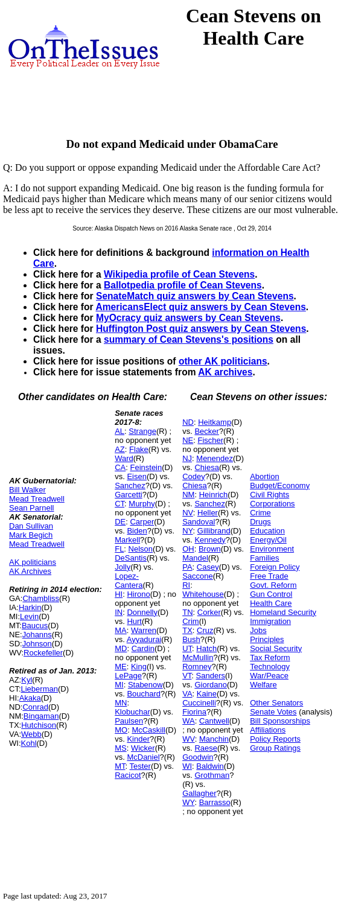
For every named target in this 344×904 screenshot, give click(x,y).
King (139, 666)
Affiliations (267, 729)
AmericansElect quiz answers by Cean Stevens (200, 307)
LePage (128, 675)
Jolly (122, 566)
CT (119, 503)
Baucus (35, 625)
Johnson (37, 643)
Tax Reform (270, 657)
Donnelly (142, 612)
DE (120, 521)
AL (119, 431)
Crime (260, 512)
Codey (193, 476)
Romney (196, 666)
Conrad (35, 706)
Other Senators (276, 702)
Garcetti (128, 494)
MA (121, 630)
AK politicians (32, 562)
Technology (270, 666)
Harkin (30, 607)
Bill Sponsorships (280, 720)
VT (186, 675)
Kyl (26, 679)
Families (264, 557)
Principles (267, 639)
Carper (142, 521)
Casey (208, 566)
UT (187, 648)
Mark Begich (31, 535)
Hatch (206, 648)
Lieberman (39, 688)
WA (188, 720)
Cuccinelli (199, 702)
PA (187, 566)
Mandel (195, 557)
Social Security (276, 648)
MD (121, 648)
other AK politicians (223, 361)
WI (187, 766)
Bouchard (144, 693)
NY (187, 530)
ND (188, 422)
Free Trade (269, 576)
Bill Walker (27, 489)
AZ (120, 449)
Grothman (211, 775)
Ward (124, 458)
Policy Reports (275, 738)
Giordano (210, 684)
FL (119, 548)
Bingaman (41, 716)
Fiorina (194, 711)
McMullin (197, 657)
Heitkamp (214, 422)
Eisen (137, 476)
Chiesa (206, 467)
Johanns (37, 634)
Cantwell (214, 720)
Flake (138, 449)
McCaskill (148, 729)
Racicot (128, 775)
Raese (205, 748)
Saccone (197, 576)
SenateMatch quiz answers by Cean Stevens (195, 296)
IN (119, 612)
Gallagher (199, 793)
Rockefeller (43, 652)
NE (187, 440)
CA (120, 467)
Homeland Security (283, 612)
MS (121, 748)
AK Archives (30, 571)
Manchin (214, 738)
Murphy (141, 503)
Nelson (141, 548)
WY (188, 802)
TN (187, 612)
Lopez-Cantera (128, 580)
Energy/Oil (268, 539)
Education (267, 530)
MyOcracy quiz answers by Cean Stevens (188, 318)
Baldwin (210, 766)
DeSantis (131, 557)
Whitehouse (203, 594)
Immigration (270, 621)
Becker (206, 431)
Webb (31, 734)
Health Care (270, 603)
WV (188, 738)
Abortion (264, 476)
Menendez (214, 458)
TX (187, 630)
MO (121, 729)
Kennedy (209, 539)
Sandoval (198, 521)
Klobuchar (132, 711)
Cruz (205, 630)
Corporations (272, 503)
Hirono (138, 594)
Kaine (207, 693)
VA (187, 693)
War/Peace (269, 675)
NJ (187, 458)
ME (121, 666)
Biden (137, 530)
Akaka (30, 697)
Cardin (143, 648)
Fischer (210, 440)
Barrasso (215, 802)
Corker (209, 612)
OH (188, 548)
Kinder (138, 738)
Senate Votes (273, 711)
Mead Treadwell (37, 498)
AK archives (225, 372)
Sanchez (130, 485)
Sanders (210, 675)
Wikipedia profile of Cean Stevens (179, 274)
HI (119, 594)
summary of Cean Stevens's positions (188, 339)
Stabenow (145, 684)
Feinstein (146, 467)
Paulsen (129, 720)
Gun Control (271, 594)
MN (121, 702)
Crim (190, 621)
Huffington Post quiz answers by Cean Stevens (201, 328)
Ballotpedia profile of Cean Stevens (183, 285)
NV (187, 512)
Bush (191, 639)
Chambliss (40, 598)
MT (120, 766)
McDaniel (143, 757)
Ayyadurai (144, 639)
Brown (210, 548)
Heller (207, 512)
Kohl (29, 743)
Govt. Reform (273, 585)
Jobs (258, 630)
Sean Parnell (31, 507)
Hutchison (38, 725)
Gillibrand (214, 530)
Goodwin (197, 757)
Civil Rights (269, 494)
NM (188, 494)
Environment (272, 548)
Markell (127, 539)
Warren (143, 630)
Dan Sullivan (31, 525)
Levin (29, 616)
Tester (140, 766)
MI (119, 684)
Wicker (143, 748)
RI (186, 585)
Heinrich (213, 494)
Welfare (263, 684)
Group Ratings (275, 748)
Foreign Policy (274, 566)
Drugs (260, 521)
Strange (142, 431)
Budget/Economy (280, 485)
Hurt (134, 621)
